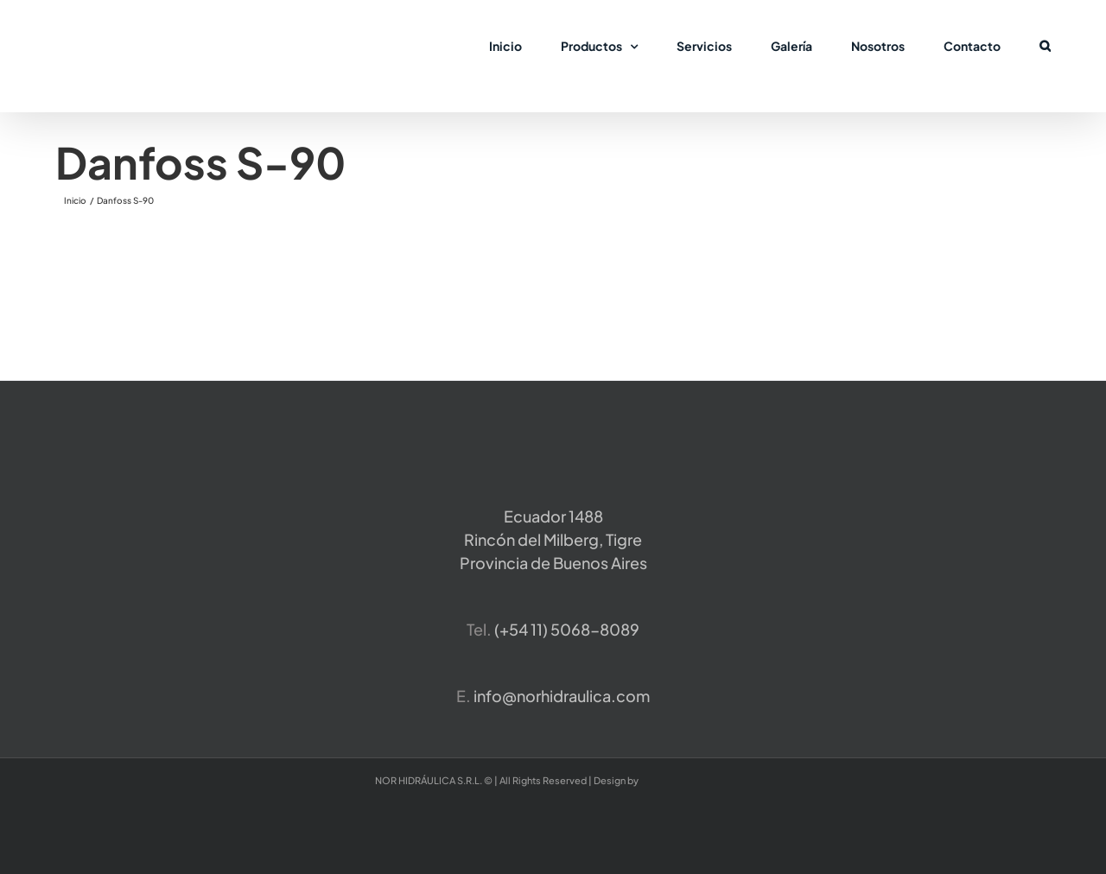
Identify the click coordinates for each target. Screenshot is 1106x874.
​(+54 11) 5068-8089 (566, 629)
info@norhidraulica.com (562, 696)
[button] (1045, 45)
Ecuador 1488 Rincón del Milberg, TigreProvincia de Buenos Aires (553, 539)
